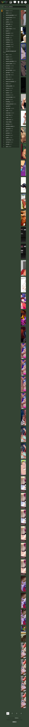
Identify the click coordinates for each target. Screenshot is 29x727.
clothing (8, 44)
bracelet (8, 33)
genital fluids (9, 70)
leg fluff (7, 106)
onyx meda (8, 121)
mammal (8, 113)
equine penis (9, 63)
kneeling (8, 101)
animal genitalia (10, 15)
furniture (8, 68)
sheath (7, 144)
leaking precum (9, 104)
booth (7, 31)
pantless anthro (9, 126)
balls (7, 26)
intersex (8, 95)
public (7, 137)
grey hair (8, 74)
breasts (8, 35)
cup (7, 48)
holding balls (9, 86)
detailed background (11, 51)
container (8, 46)
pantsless (8, 128)
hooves (7, 88)
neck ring (8, 115)
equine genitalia (10, 61)
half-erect (8, 79)
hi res (7, 10)
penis (7, 130)
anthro (7, 22)
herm (7, 83)
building (8, 40)
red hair (8, 142)
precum (8, 135)
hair (7, 77)
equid (7, 56)
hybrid (7, 92)
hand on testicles (10, 81)
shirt (7, 146)
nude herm (8, 119)
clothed (7, 42)
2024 (7, 13)
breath (7, 37)
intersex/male (9, 97)
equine (7, 59)
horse (7, 90)
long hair (8, 108)
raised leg (8, 139)
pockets (8, 133)
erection (8, 65)
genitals (8, 72)
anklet (7, 19)
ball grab (8, 24)
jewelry (7, 99)
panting (8, 124)
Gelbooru (16, 717)
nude (7, 117)
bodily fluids (9, 28)
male (7, 110)
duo (7, 54)
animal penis (9, 17)
